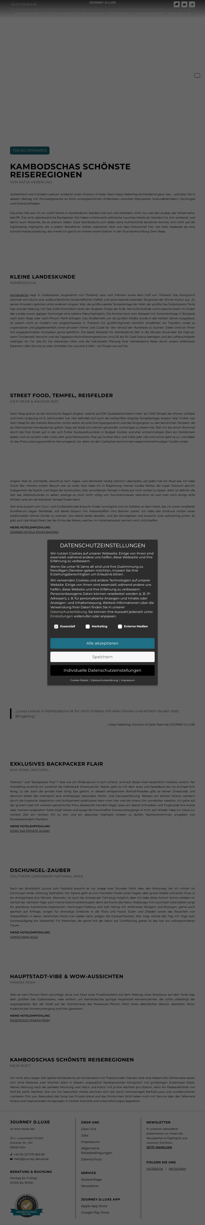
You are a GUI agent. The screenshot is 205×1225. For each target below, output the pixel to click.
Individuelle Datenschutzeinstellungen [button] (102, 655)
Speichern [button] (102, 641)
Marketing (96, 611)
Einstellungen (61, 601)
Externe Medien (133, 611)
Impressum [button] (128, 664)
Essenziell (64, 611)
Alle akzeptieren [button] (102, 628)
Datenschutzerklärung (68, 596)
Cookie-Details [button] (79, 664)
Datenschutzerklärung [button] (105, 664)
